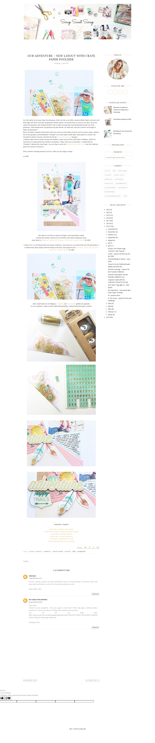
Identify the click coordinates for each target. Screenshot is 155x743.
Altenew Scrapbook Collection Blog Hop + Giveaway (121, 109)
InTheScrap (119, 179)
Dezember (111, 229)
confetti (47, 551)
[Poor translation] (7, 698)
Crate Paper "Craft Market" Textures (61, 539)
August (110, 240)
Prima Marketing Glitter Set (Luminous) (61, 541)
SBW (74, 551)
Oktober (111, 235)
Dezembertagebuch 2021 (122, 119)
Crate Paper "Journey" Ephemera (61, 536)
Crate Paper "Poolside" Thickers (61, 534)
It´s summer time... (114, 295)
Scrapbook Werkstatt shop (75, 144)
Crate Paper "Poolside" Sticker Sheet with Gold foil (61, 532)
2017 (108, 221)
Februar (110, 312)
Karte (82, 240)
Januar (110, 315)
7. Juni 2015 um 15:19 (35, 578)
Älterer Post (92, 680)
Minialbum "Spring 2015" (49, 240)
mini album (122, 171)
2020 (108, 212)
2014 (108, 317)
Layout (67, 551)
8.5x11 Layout (36, 551)
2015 (108, 226)
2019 (108, 215)
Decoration (122, 187)
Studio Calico (119, 175)
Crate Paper (58, 551)
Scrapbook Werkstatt (64, 137)
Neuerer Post (31, 680)
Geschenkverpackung (113, 196)
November (111, 232)
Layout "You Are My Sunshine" (69, 240)
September (112, 237)
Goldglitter (60, 304)
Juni (109, 246)
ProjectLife (109, 183)
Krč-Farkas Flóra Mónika (38, 600)
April (109, 306)
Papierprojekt (110, 192)
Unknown (32, 576)
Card (66, 250)
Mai (109, 303)
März (110, 309)
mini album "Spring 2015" (84, 247)
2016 (108, 223)
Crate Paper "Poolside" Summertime (61, 529)
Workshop (108, 179)
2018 (108, 218)
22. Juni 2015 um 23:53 (35, 602)
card (125, 196)
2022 (108, 210)
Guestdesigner (110, 187)
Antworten (95, 594)
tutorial (108, 175)
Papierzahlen (71, 304)
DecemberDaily (121, 183)
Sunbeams (81, 551)
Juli (109, 243)
